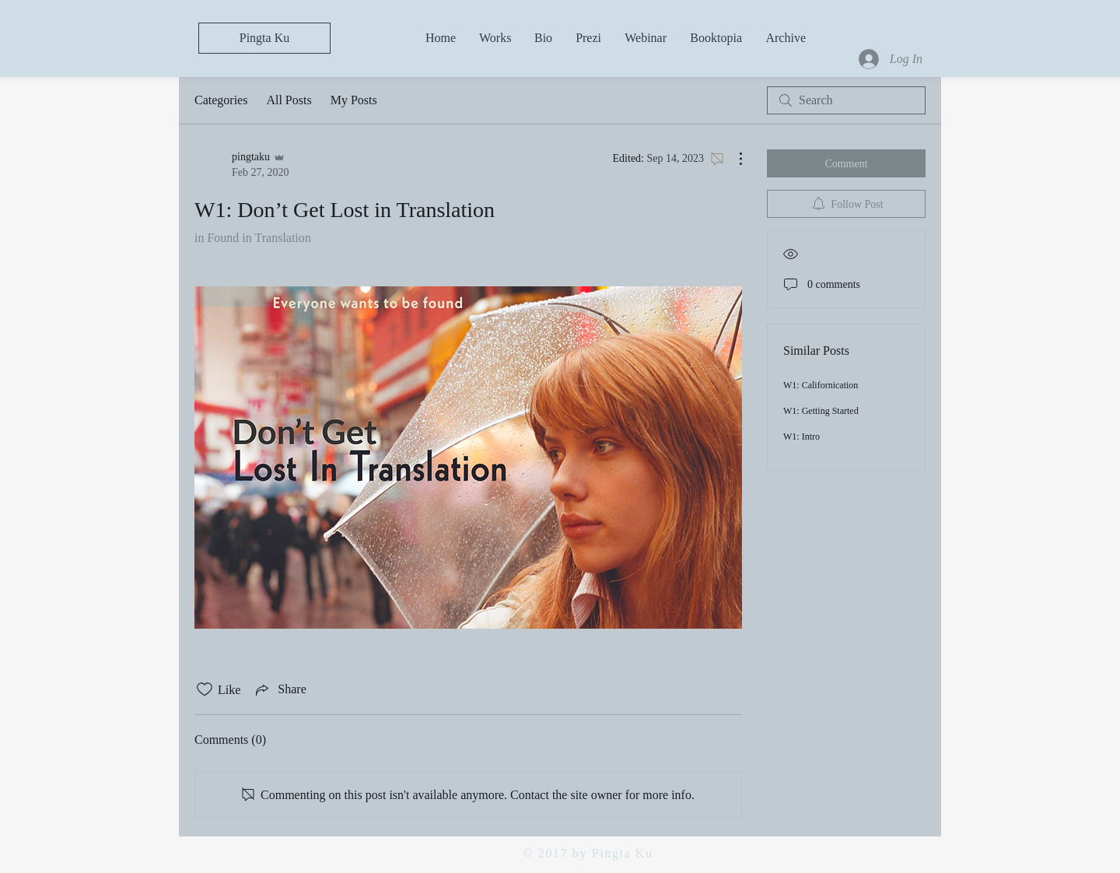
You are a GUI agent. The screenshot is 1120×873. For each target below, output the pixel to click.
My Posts (354, 100)
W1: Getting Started (821, 410)
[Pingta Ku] (264, 38)
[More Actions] (732, 158)
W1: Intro (801, 436)
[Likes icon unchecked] (204, 689)
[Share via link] (279, 689)
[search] (846, 100)
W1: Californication (820, 385)
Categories (220, 100)
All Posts (288, 100)
